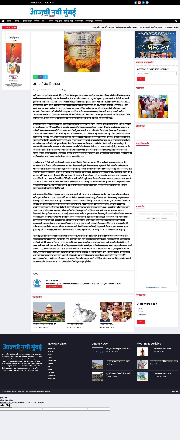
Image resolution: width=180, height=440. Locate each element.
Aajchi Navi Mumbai (54, 287)
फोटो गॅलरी (58, 21)
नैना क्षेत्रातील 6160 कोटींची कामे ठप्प (116, 27)
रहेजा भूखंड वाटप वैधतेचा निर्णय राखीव (118, 361)
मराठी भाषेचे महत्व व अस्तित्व (162, 348)
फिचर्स (17, 21)
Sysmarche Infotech (43, 391)
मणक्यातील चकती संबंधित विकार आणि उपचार (164, 361)
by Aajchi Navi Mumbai (41, 90)
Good (140, 311)
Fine (139, 308)
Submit (141, 79)
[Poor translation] (8, 405)
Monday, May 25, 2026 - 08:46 (42, 2)
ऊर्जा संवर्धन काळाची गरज (163, 373)
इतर (43, 21)
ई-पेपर (51, 21)
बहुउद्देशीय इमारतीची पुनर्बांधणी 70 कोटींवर (118, 373)
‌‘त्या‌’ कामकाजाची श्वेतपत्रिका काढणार (164, 27)
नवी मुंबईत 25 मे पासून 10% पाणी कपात (118, 348)
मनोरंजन (36, 21)
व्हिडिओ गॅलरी (68, 21)
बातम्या (9, 21)
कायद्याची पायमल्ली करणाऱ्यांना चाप (44, 324)
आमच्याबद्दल (89, 21)
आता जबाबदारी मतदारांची (75, 324)
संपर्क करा (98, 21)
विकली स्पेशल (27, 21)
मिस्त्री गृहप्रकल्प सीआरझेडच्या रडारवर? (139, 27)
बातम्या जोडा (79, 21)
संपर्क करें (175, 391)
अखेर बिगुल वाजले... (106, 324)
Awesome (141, 315)
